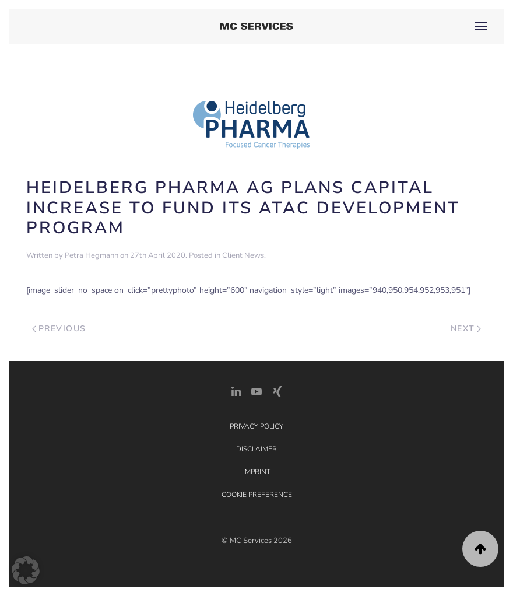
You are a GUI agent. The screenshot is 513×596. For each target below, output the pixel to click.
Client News (243, 255)
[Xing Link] (277, 390)
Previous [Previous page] (59, 328)
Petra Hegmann (91, 255)
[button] (481, 26)
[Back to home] (256, 26)
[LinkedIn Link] (236, 390)
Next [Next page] (466, 328)
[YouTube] (256, 390)
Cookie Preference (257, 494)
